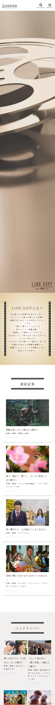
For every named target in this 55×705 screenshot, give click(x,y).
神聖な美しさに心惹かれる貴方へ (22, 429)
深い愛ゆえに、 (26, 529)
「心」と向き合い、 (39, 662)
